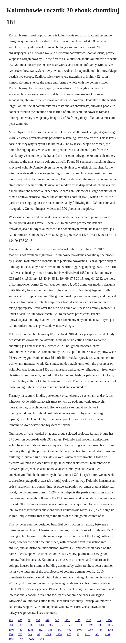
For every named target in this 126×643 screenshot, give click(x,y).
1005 (48, 634)
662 (40, 629)
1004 (11, 629)
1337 (20, 625)
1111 (87, 634)
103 (11, 620)
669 (30, 634)
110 (80, 625)
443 (99, 620)
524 (70, 625)
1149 (90, 625)
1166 (110, 629)
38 (29, 620)
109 (31, 625)
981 (97, 634)
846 (57, 620)
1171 (67, 620)
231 (21, 639)
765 (50, 629)
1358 (109, 620)
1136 (11, 639)
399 (100, 625)
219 (42, 639)
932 (51, 625)
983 (11, 625)
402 (69, 629)
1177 (77, 620)
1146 (110, 625)
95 (38, 634)
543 (60, 629)
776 (11, 634)
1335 (30, 629)
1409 (79, 629)
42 (78, 634)
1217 (88, 620)
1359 (59, 634)
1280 (41, 625)
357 (38, 620)
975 (69, 634)
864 (100, 629)
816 (61, 625)
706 (20, 634)
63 (21, 629)
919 (47, 620)
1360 (90, 629)
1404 (31, 639)
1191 (107, 634)
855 (20, 620)
